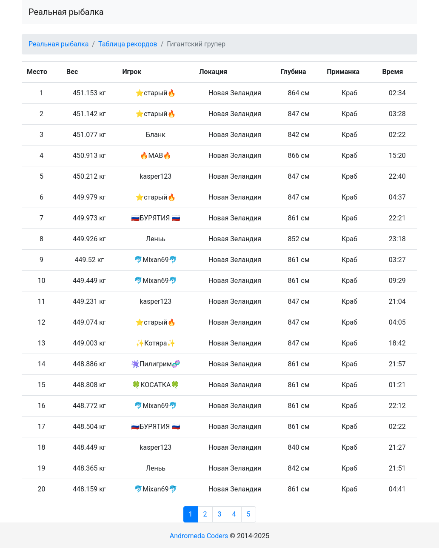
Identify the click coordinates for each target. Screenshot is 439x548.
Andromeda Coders (199, 536)
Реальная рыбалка (66, 12)
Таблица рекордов (127, 44)
